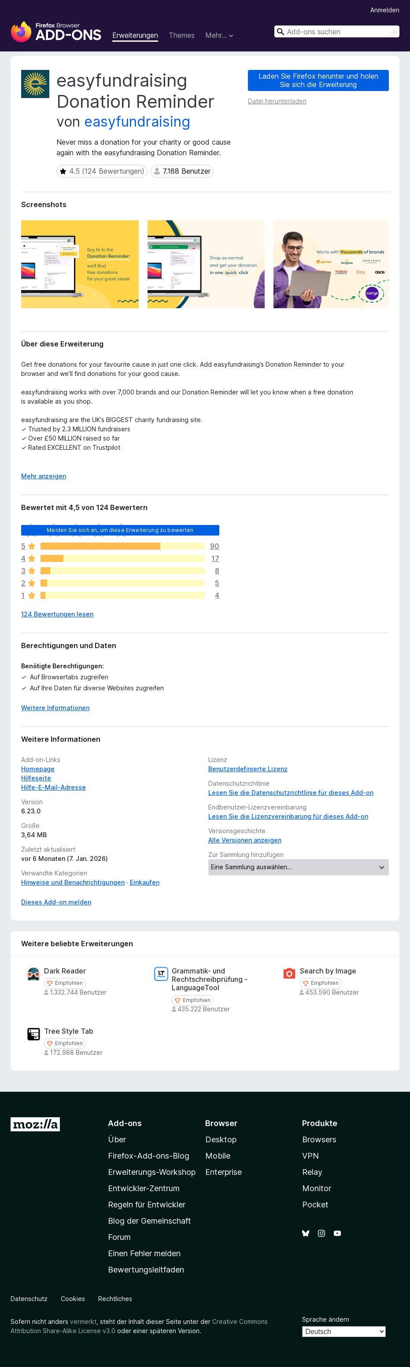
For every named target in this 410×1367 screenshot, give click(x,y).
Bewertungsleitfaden (146, 1269)
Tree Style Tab (68, 1031)
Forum (119, 1237)
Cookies (73, 1298)
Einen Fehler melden (144, 1253)
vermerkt (83, 1321)
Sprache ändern (325, 1319)
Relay (312, 1172)
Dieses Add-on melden (56, 902)
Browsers (319, 1139)
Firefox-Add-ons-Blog (148, 1155)
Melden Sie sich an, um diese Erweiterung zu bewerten (120, 530)
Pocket (315, 1204)
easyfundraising (137, 121)
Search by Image (328, 971)
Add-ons (125, 1123)
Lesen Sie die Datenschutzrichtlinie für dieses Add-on (290, 792)
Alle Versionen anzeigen (244, 840)
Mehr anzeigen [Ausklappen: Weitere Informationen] (43, 476)
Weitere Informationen (55, 707)
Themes (182, 35)
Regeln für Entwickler (146, 1204)
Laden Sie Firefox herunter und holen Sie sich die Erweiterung (318, 80)
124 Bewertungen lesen (57, 614)
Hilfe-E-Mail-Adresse (53, 787)
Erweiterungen (135, 35)
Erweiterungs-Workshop (152, 1172)
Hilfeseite (36, 778)
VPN (310, 1155)
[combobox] (336, 31)
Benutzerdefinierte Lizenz (248, 769)
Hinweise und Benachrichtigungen (73, 882)
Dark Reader (65, 971)
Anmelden (384, 10)
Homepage (38, 769)
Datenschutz (29, 1298)
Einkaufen (144, 882)
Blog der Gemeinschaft (149, 1220)
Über (117, 1139)
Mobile (217, 1155)
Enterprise (223, 1172)
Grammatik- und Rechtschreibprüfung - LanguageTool (209, 979)
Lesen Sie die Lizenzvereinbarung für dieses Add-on (288, 816)
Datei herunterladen (277, 101)
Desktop (220, 1139)
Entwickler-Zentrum (144, 1188)
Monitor (316, 1188)
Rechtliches (115, 1298)
